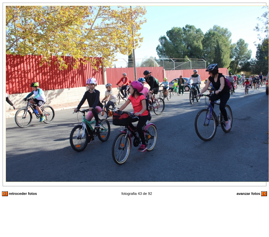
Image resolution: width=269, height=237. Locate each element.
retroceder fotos (19, 194)
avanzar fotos (251, 194)
